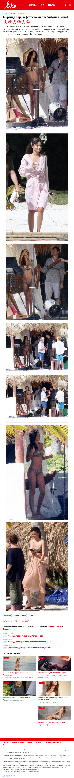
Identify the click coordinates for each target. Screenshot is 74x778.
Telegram (7, 629)
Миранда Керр (20, 615)
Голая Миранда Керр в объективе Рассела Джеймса (27, 647)
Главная (5, 13)
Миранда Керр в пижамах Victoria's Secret (23, 636)
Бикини (12, 13)
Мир (42, 5)
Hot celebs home (21, 621)
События (51, 5)
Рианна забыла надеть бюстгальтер (17, 697)
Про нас (5, 743)
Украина (33, 5)
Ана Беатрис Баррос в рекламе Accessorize (15, 673)
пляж (31, 615)
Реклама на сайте (18, 743)
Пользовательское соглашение (13, 745)
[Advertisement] (19, 719)
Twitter (59, 626)
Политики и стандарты (53, 743)
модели (7, 615)
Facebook (51, 626)
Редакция (39, 743)
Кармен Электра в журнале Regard (52, 722)
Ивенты (29, 743)
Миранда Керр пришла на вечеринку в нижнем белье (27, 641)
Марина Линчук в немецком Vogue (52, 672)
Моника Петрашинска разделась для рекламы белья (53, 698)
